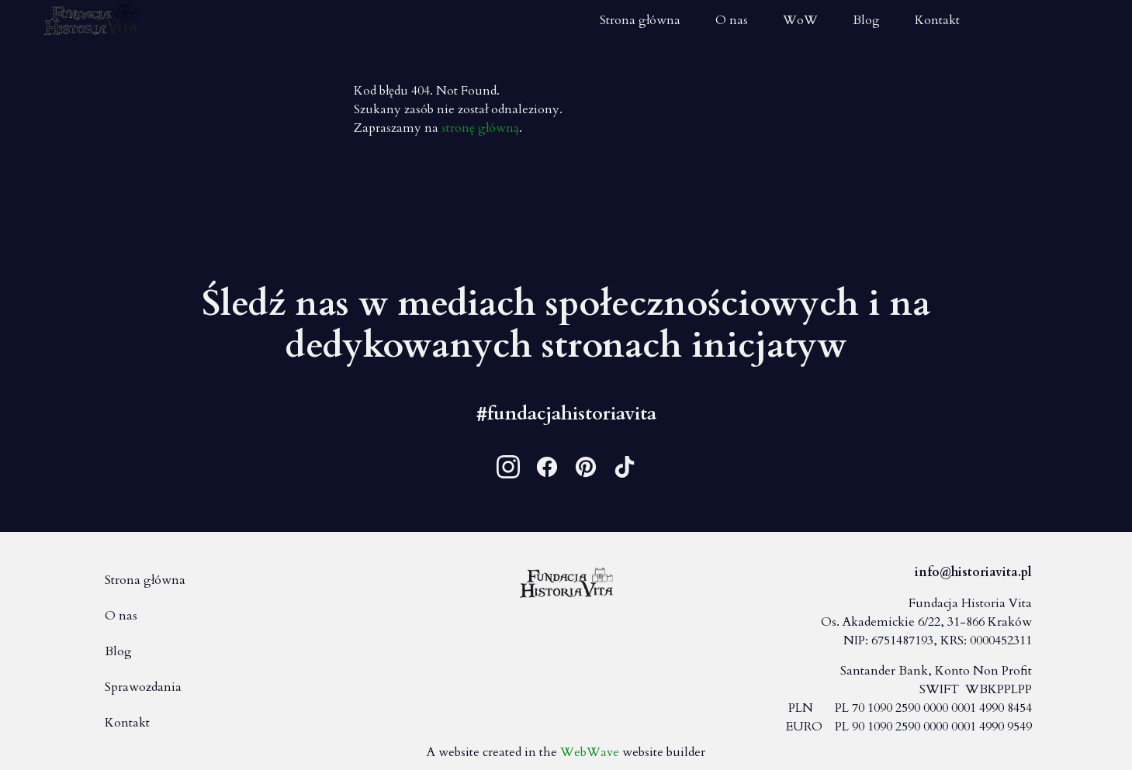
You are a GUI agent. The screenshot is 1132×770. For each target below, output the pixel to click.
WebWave (589, 752)
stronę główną (480, 127)
